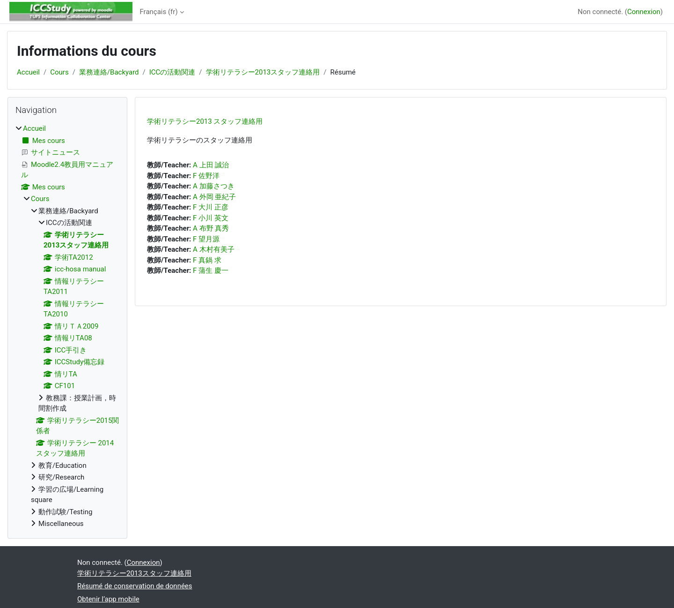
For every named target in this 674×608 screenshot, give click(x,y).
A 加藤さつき (213, 186)
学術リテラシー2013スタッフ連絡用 (263, 72)
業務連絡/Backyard (109, 72)
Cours (59, 72)
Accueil (28, 72)
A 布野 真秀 (211, 228)
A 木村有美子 (213, 249)
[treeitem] (67, 326)
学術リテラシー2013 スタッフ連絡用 (205, 121)
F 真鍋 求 (207, 260)
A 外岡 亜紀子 (214, 197)
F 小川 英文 (210, 218)
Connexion (643, 12)
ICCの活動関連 (172, 72)
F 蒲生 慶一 (210, 270)
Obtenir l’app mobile (108, 599)
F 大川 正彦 (210, 207)
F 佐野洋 (206, 176)
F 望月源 (206, 239)
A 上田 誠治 (211, 165)
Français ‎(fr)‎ (159, 12)
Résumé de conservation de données (134, 586)
